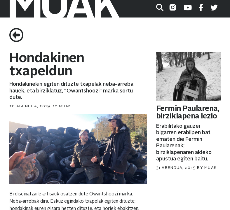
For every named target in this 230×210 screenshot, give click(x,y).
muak (65, 106)
